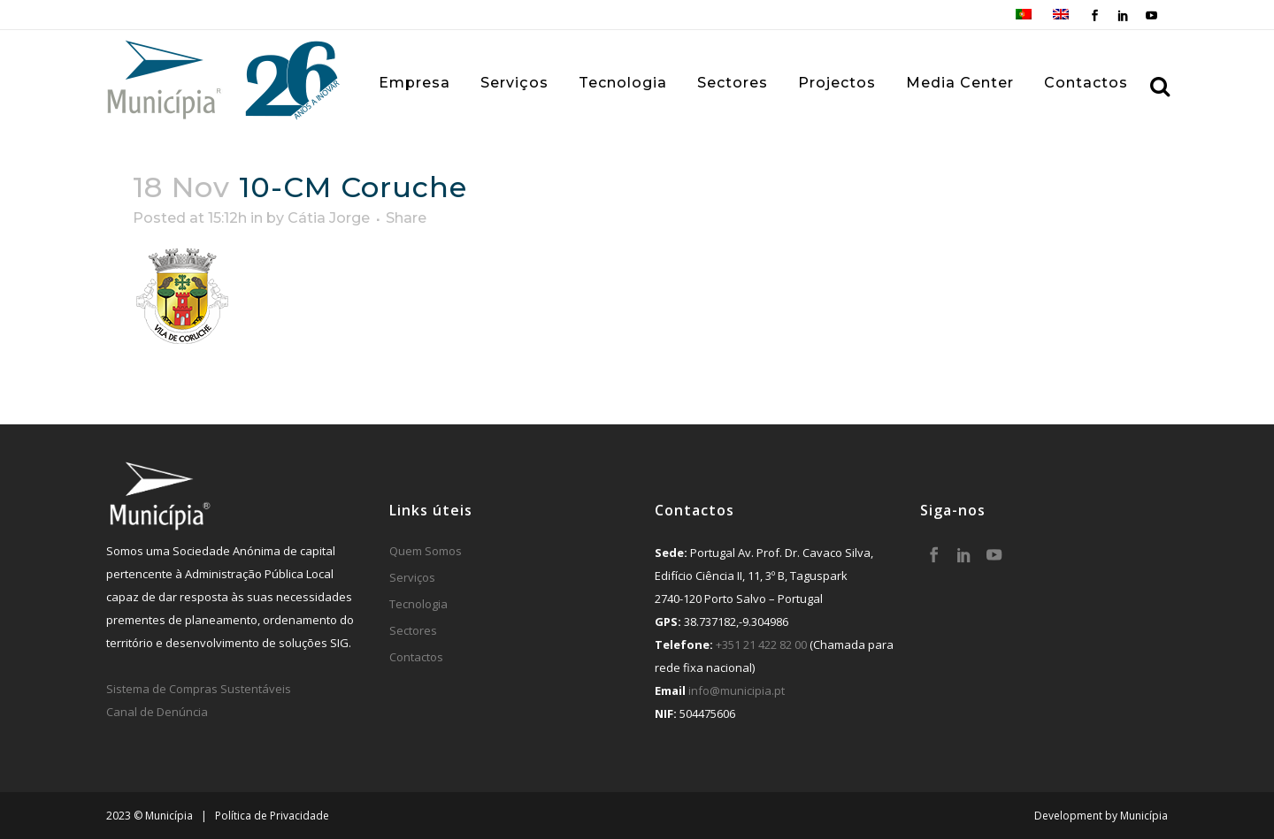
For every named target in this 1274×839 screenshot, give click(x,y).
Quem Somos (425, 551)
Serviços (412, 577)
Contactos (416, 657)
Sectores (413, 630)
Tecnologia (418, 604)
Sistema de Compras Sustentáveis (198, 689)
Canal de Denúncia (157, 712)
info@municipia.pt (736, 690)
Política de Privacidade (272, 815)
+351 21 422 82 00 (761, 644)
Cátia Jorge (329, 218)
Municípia (1144, 815)
